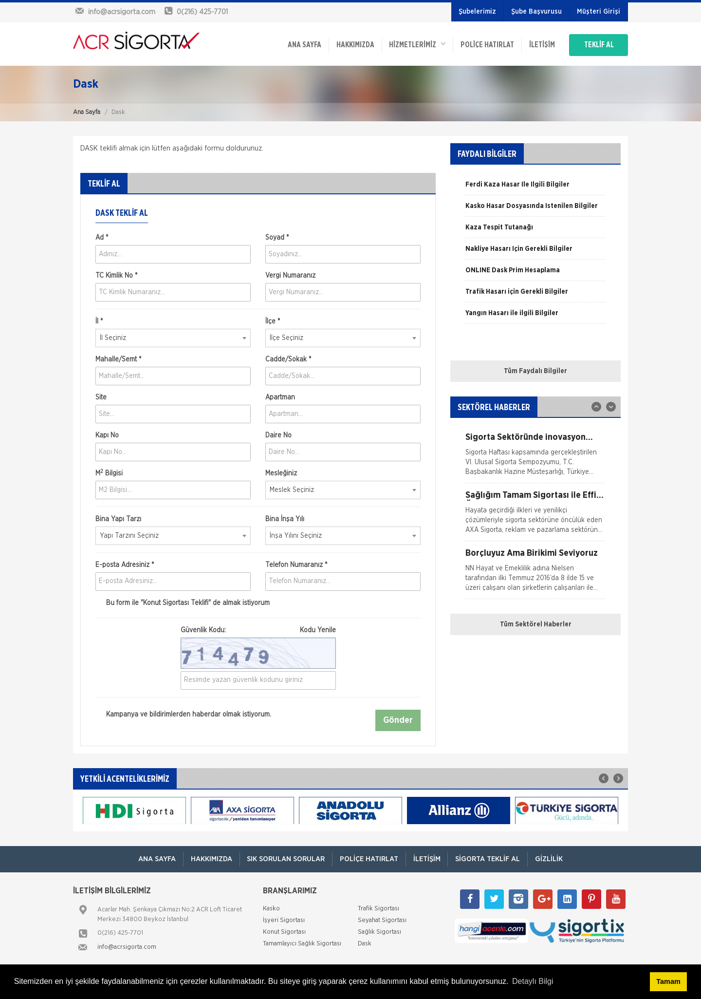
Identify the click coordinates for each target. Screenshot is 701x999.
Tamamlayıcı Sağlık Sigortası (302, 943)
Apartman (280, 397)
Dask (364, 943)
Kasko (271, 908)
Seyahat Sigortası (382, 920)
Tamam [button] (668, 981)
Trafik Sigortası (378, 908)
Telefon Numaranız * (296, 564)
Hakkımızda (354, 45)
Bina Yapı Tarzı (118, 518)
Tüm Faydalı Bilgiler (535, 370)
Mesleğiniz (281, 473)
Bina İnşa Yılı (284, 518)
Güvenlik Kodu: (258, 630)
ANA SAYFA (303, 45)
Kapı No (107, 435)
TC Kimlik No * (116, 275)
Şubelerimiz (477, 11)
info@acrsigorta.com (126, 946)
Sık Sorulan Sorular (286, 858)
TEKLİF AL (598, 45)
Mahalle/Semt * (118, 359)
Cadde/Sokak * (288, 359)
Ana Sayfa (86, 112)
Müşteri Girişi (598, 11)
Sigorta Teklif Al (488, 858)
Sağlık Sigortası (379, 931)
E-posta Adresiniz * (124, 564)
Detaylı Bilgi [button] (532, 981)
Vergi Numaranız (290, 275)
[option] (535, 187)
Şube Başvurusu (536, 11)
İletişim (541, 45)
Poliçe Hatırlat (486, 45)
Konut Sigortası (284, 931)
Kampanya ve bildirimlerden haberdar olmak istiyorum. (183, 714)
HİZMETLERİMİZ (416, 44)
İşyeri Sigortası (284, 920)
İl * (99, 321)
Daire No (278, 435)
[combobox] (173, 337)
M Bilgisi (109, 472)
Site (101, 397)
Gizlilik (549, 858)
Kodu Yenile (318, 629)
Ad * (101, 237)
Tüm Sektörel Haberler (536, 624)
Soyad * (277, 237)
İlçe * (272, 321)
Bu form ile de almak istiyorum (182, 602)
